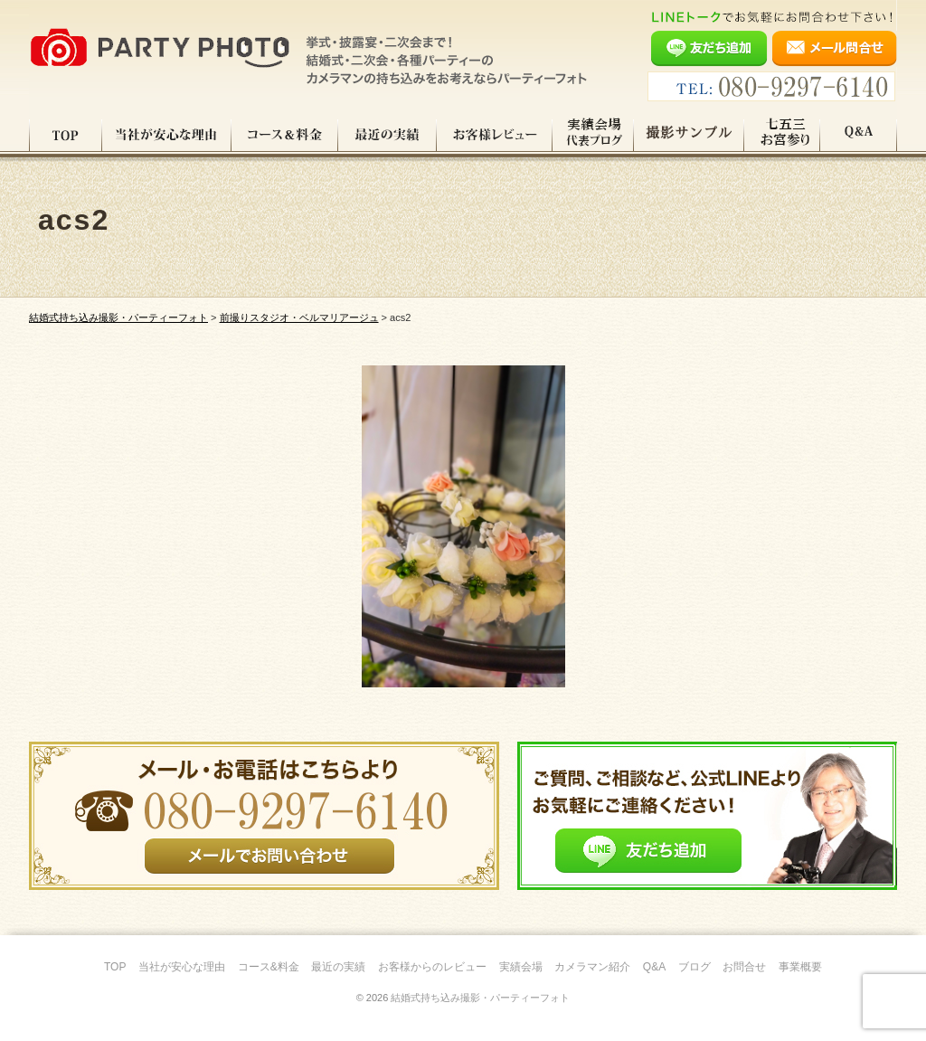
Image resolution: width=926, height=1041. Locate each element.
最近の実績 (387, 134)
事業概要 (800, 967)
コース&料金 (268, 967)
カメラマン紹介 (592, 967)
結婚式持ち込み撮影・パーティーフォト (480, 997)
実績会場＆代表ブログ (593, 134)
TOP (65, 134)
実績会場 (521, 967)
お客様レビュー (495, 134)
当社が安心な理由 (167, 134)
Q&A (858, 134)
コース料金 (285, 134)
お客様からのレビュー (432, 967)
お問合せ (744, 967)
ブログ (694, 967)
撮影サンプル (689, 134)
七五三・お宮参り (782, 134)
